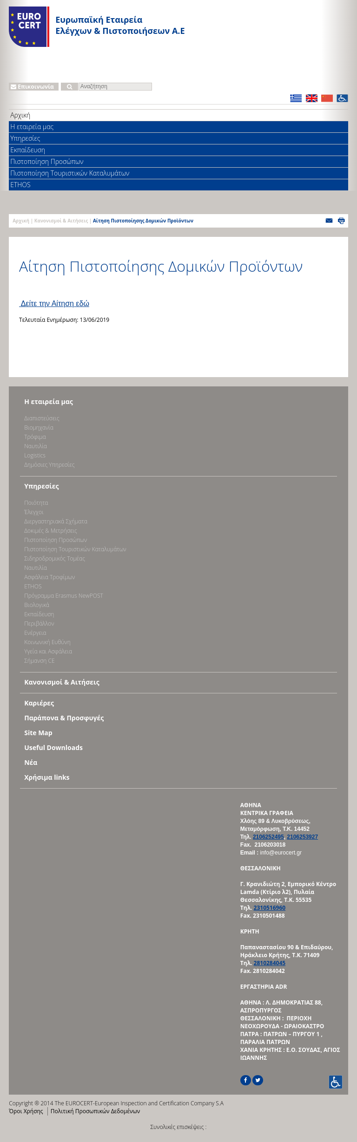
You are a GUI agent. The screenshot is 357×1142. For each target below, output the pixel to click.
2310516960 (270, 908)
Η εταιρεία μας (31, 126)
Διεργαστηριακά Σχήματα (55, 521)
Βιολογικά (36, 605)
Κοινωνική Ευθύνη (47, 642)
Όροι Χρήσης (26, 1111)
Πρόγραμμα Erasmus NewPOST (63, 596)
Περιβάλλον (39, 623)
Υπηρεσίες (25, 138)
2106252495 (268, 837)
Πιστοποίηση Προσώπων (46, 161)
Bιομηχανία (38, 427)
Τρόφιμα (35, 437)
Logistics (35, 455)
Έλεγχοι (33, 512)
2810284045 (270, 963)
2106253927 (302, 837)
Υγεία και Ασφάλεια (48, 651)
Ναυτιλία (35, 446)
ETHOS (20, 184)
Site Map (38, 732)
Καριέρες (39, 702)
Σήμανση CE (39, 661)
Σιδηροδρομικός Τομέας (54, 558)
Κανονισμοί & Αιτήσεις (61, 220)
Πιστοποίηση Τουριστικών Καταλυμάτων (69, 173)
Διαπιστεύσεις (42, 418)
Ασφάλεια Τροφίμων (49, 577)
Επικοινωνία (32, 87)
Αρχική (20, 115)
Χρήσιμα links (46, 777)
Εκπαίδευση (27, 149)
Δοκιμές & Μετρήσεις (50, 531)
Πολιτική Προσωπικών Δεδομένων (95, 1111)
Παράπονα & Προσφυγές (64, 717)
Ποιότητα (36, 503)
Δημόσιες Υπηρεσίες (49, 465)
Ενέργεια (35, 633)
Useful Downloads (53, 747)
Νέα (30, 762)
